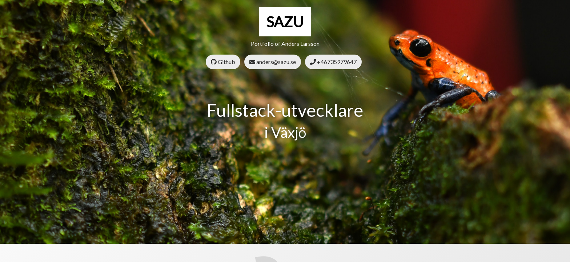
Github (223, 62)
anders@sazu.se (272, 62)
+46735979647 (333, 62)
